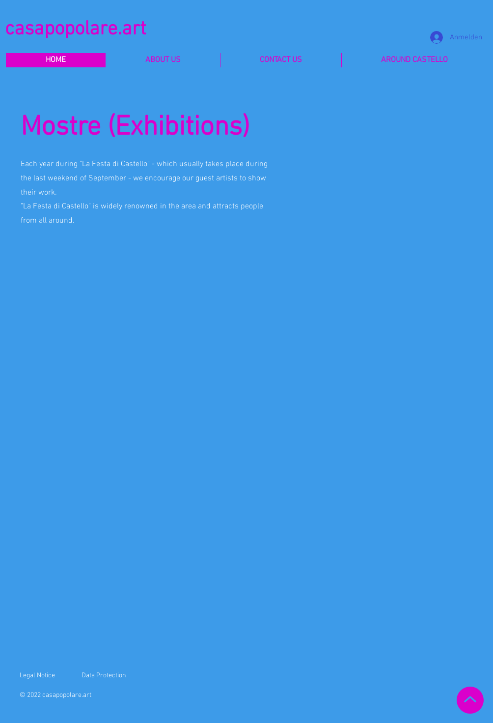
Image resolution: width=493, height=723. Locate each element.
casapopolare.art (75, 29)
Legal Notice (37, 675)
